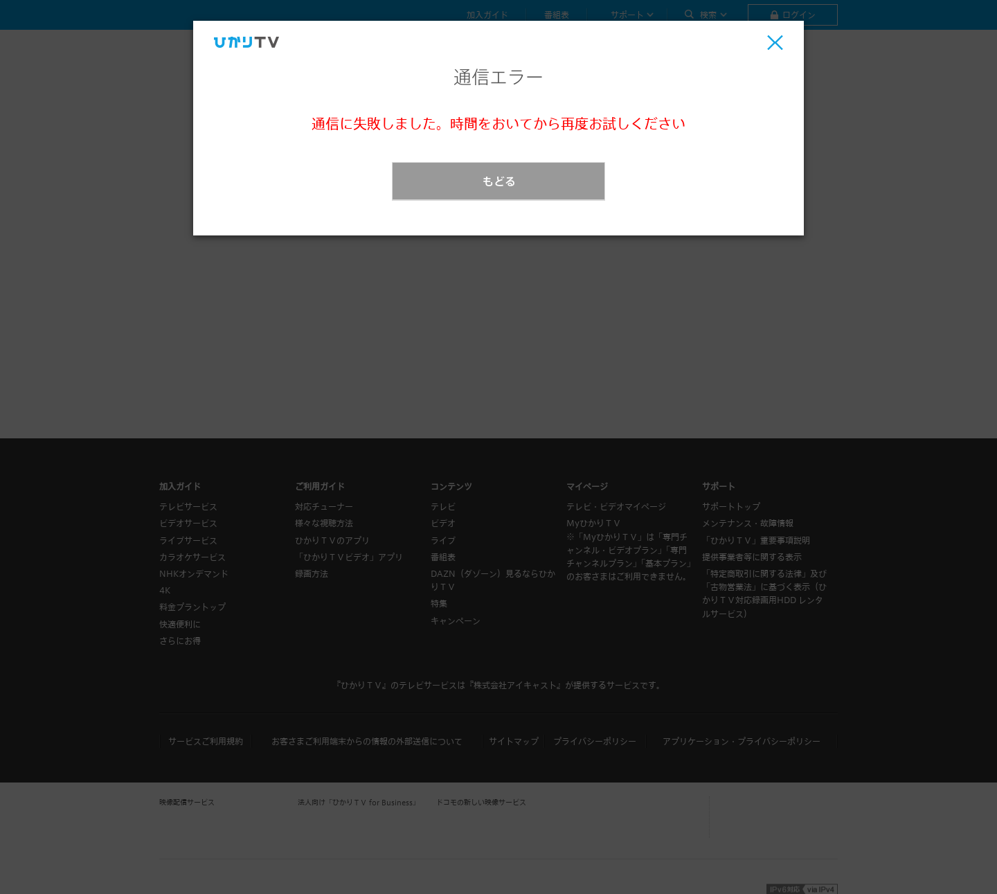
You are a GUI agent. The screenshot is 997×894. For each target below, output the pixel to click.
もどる (499, 181)
